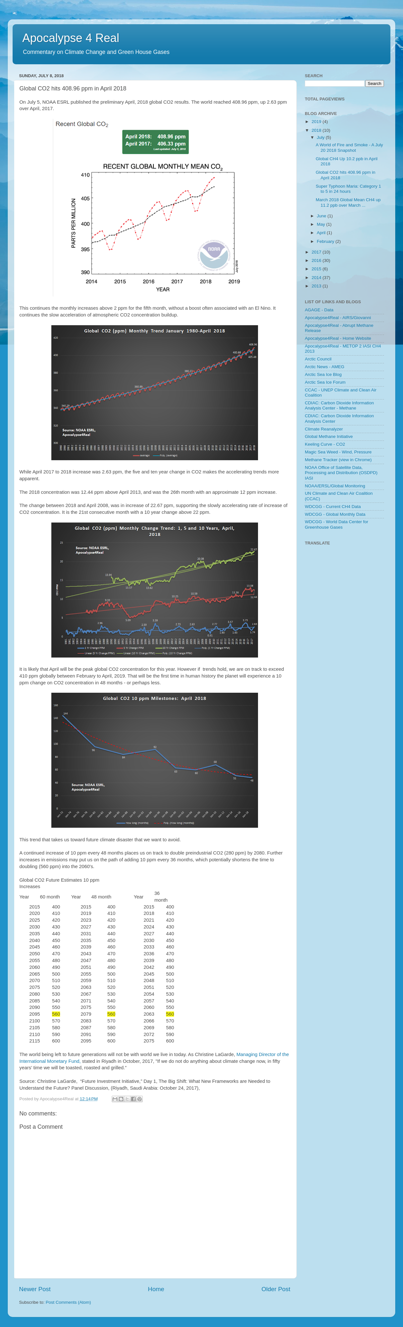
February (326, 241)
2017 (317, 252)
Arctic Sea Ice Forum (325, 382)
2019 (317, 121)
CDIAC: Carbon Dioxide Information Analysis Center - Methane (339, 405)
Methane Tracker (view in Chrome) (338, 459)
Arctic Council (318, 359)
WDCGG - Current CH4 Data (333, 506)
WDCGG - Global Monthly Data (335, 514)
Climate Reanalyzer (324, 429)
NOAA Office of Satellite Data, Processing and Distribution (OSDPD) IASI (341, 472)
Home (156, 1289)
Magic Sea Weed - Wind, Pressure (338, 452)
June (322, 215)
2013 (317, 286)
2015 (317, 268)
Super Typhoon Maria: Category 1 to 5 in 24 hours (348, 189)
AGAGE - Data (319, 309)
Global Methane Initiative (329, 436)
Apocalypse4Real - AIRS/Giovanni (338, 317)
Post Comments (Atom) (68, 1302)
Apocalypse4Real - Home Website (338, 338)
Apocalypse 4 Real (70, 38)
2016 (317, 260)
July (321, 137)
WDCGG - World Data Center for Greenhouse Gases (336, 524)
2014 (317, 277)
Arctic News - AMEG (324, 366)
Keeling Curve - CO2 (325, 444)
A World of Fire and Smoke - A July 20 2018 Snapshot (349, 147)
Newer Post (35, 1289)
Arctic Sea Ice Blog (323, 374)
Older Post (276, 1289)
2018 (317, 130)
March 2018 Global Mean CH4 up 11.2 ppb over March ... (348, 202)
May (321, 224)
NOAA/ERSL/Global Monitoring (335, 485)
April (322, 232)
